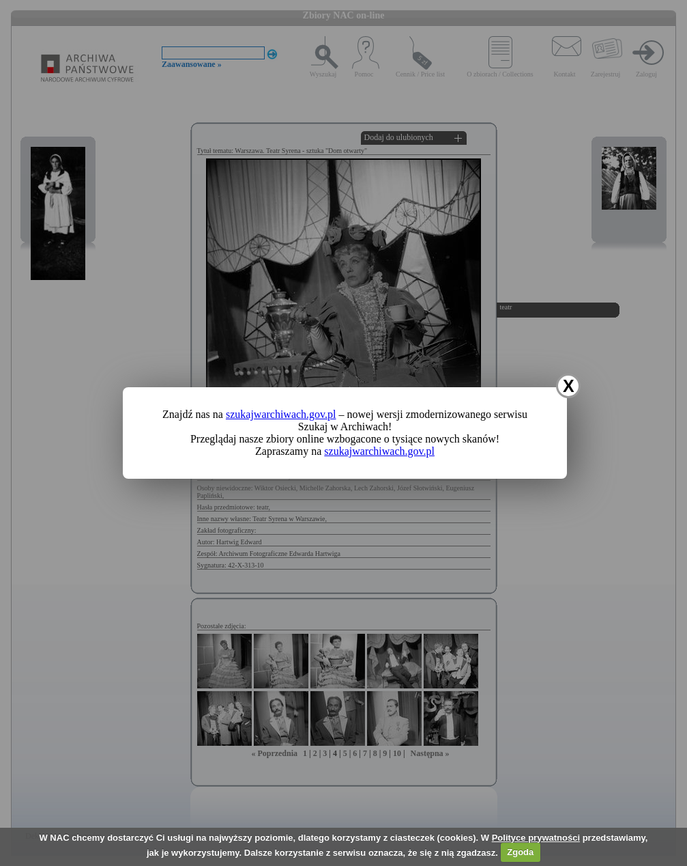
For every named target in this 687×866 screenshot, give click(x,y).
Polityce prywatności (536, 838)
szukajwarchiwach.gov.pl (281, 414)
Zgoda (520, 852)
